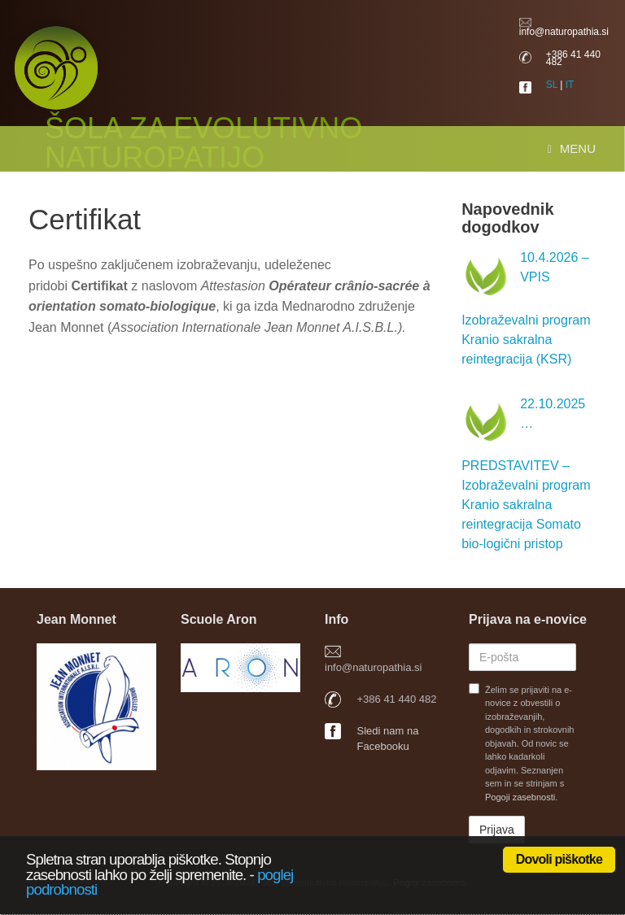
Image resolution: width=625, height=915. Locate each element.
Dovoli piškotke (559, 859)
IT (570, 84)
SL (551, 84)
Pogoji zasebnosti (520, 797)
